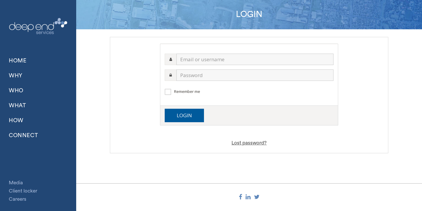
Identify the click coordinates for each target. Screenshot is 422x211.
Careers (17, 199)
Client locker (23, 190)
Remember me (187, 91)
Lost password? (249, 142)
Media (16, 182)
